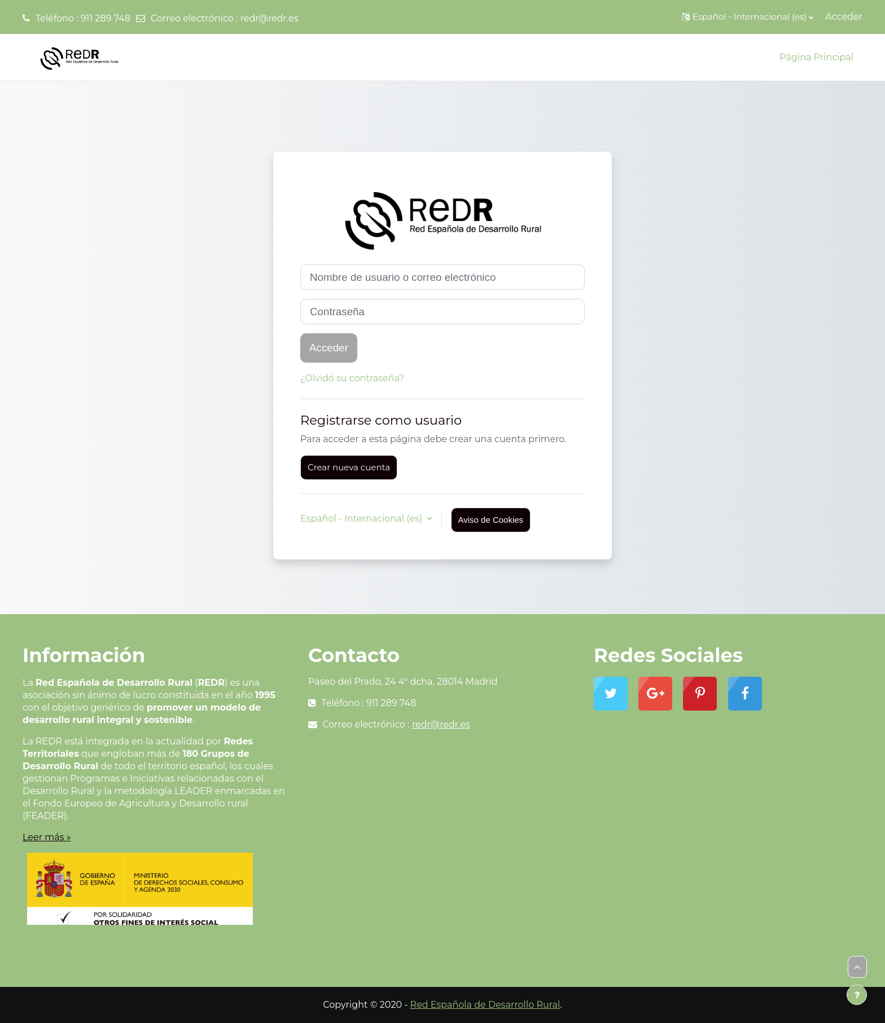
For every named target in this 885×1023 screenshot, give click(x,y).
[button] (747, 17)
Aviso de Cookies (491, 519)
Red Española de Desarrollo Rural (485, 1004)
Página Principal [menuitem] (816, 57)
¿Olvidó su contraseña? (352, 378)
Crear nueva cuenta (349, 467)
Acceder (843, 16)
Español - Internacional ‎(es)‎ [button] (362, 518)
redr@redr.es (269, 18)
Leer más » (47, 837)
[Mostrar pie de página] (857, 995)
